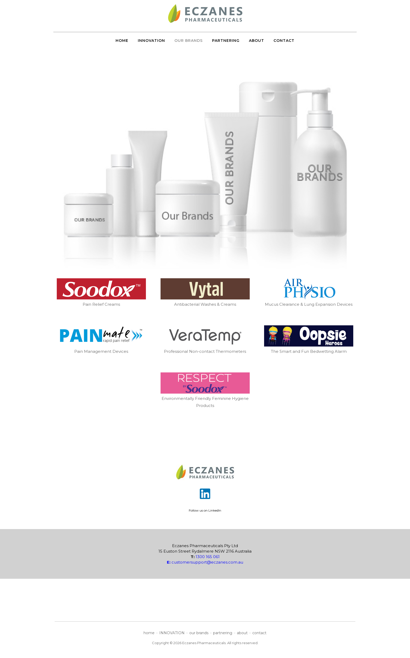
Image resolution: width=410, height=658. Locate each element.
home (122, 40)
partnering (226, 40)
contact (284, 40)
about (256, 40)
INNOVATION (151, 40)
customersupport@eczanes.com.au (205, 562)
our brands (188, 40)
